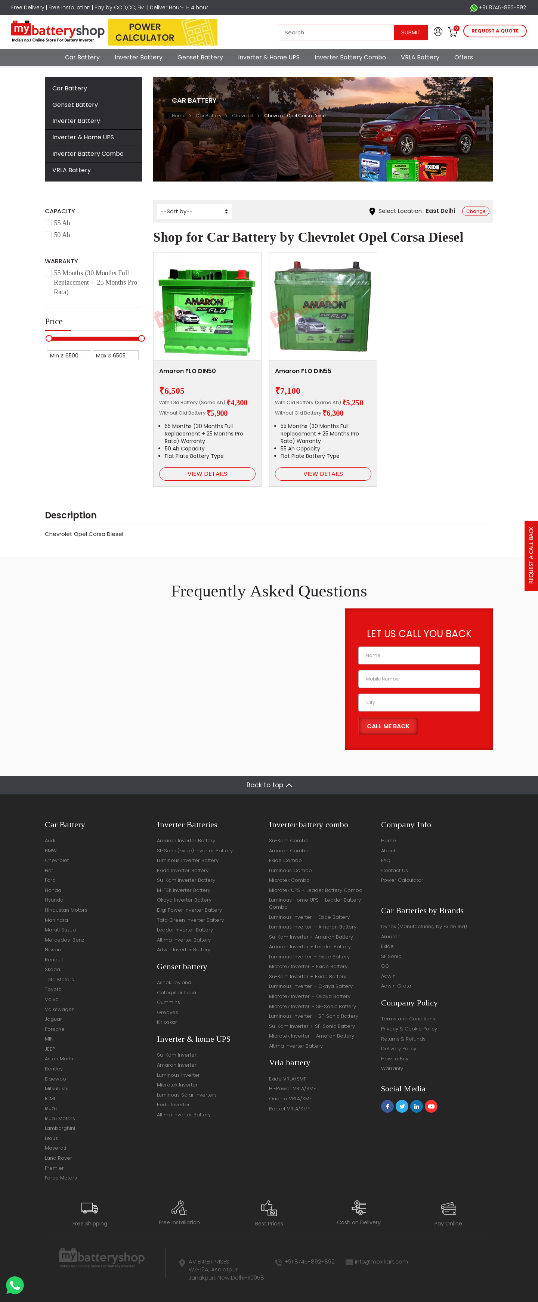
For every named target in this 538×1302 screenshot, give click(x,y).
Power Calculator (402, 880)
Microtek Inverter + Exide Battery (308, 966)
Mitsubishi (56, 1088)
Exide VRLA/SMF (287, 1078)
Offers (463, 57)
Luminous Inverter (178, 1075)
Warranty (392, 1068)
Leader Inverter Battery (185, 929)
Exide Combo (285, 860)
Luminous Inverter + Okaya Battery (311, 986)
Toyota (53, 989)
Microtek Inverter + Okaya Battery (309, 996)
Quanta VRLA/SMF (290, 1098)
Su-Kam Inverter (177, 1054)
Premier (54, 1168)
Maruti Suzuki (60, 929)
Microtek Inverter (177, 1084)
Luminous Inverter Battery (188, 860)
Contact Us (394, 870)
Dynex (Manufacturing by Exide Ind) (424, 926)
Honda (53, 890)
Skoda (52, 969)
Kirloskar (167, 1022)
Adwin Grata (396, 985)
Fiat (49, 870)
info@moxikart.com (381, 1261)
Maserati (55, 1147)
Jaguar (53, 1019)
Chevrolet (243, 115)
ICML (50, 1098)
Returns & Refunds (403, 1038)
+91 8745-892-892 (498, 8)
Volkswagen (60, 1009)
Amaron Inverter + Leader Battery (310, 946)
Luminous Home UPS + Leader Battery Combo (315, 903)
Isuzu (51, 1108)
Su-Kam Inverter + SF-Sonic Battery (312, 1026)
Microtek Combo (289, 880)
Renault (54, 959)
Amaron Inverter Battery (186, 840)
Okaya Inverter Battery (184, 899)
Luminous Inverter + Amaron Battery (312, 926)
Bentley (54, 1068)
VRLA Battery (420, 57)
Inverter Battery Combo (350, 57)
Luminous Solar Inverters (187, 1094)
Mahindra (56, 920)
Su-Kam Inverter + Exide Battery (307, 976)
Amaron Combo (289, 850)
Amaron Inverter (177, 1065)
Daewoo (55, 1078)
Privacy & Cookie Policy (409, 1028)
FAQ (385, 860)
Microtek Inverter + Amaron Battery (311, 1035)
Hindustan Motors (66, 910)
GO (385, 966)
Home (178, 115)
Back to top (265, 785)
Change (475, 211)
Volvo (52, 999)
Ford (50, 880)
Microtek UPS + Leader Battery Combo (315, 890)
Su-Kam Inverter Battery (186, 880)
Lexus (51, 1138)
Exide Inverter (173, 1104)
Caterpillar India (176, 992)
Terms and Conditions (408, 1018)
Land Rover (58, 1158)
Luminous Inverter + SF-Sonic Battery (313, 1016)
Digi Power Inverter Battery (189, 910)
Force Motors (61, 1177)
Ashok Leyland (174, 982)
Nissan (53, 949)
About (388, 850)
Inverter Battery (139, 57)
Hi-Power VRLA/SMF (292, 1088)
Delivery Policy (398, 1048)
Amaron (391, 936)
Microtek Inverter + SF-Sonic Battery (312, 1006)
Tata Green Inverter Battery (190, 920)
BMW (50, 850)
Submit (411, 32)
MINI (50, 1038)
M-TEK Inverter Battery (183, 890)
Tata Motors (59, 979)
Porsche (55, 1029)
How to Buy (394, 1058)
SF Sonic (391, 956)
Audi (50, 840)
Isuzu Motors (60, 1118)
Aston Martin (60, 1058)
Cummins (168, 1002)
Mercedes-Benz (64, 939)
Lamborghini (60, 1128)
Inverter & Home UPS (269, 57)
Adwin (388, 976)
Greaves (167, 1012)
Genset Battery (200, 57)
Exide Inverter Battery (182, 870)
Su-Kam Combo (289, 840)
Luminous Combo (290, 870)
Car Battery (82, 57)
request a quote (495, 30)
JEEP (50, 1049)
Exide (387, 946)
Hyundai (55, 899)
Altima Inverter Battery (184, 939)
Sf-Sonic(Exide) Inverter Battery (195, 850)
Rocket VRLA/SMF (289, 1108)
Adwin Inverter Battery (183, 949)
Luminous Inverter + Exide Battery (309, 917)
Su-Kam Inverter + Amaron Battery (311, 936)
